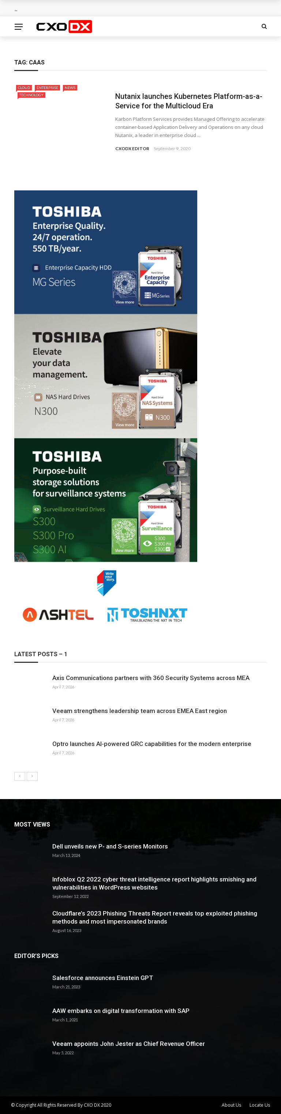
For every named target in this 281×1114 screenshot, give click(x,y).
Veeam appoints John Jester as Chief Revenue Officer (128, 1043)
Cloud (24, 87)
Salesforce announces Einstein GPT (102, 977)
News (70, 87)
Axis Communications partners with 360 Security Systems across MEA (151, 678)
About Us (231, 1105)
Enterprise (47, 87)
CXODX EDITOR (132, 148)
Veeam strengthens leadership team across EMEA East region (139, 710)
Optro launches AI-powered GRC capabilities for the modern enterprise (151, 743)
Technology (31, 95)
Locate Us (260, 1105)
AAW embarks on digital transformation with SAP (121, 1010)
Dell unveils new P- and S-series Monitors (110, 846)
